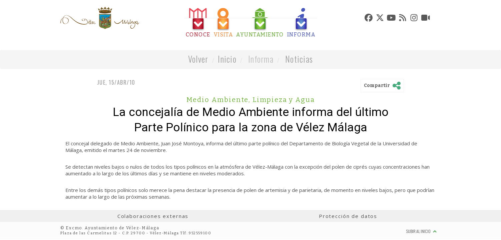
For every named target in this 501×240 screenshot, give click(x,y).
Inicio (227, 59)
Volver (198, 59)
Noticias (299, 59)
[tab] (198, 23)
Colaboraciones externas (153, 216)
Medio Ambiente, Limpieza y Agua (250, 100)
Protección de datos (348, 216)
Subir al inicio (421, 231)
